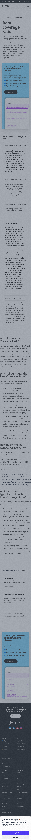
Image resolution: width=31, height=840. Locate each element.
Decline (15, 837)
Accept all (15, 833)
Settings (4, 829)
